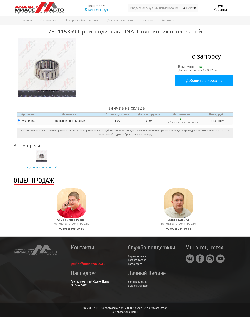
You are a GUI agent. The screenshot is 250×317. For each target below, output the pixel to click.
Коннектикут (96, 10)
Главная (26, 20)
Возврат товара (137, 260)
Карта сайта (135, 264)
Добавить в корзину (204, 80)
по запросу (216, 120)
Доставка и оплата (120, 20)
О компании (48, 20)
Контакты (168, 20)
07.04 (149, 120)
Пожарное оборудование (82, 20)
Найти (189, 8)
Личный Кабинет (138, 282)
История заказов (138, 286)
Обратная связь (137, 256)
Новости (147, 20)
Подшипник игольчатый (41, 167)
